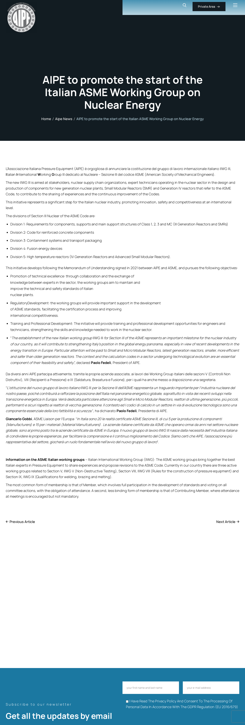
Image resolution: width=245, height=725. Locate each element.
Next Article (225, 521)
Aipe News (63, 118)
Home (46, 118)
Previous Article (22, 521)
